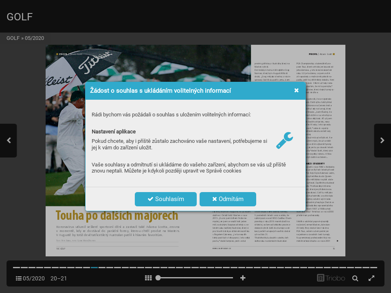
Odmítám (228, 199)
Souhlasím (165, 199)
